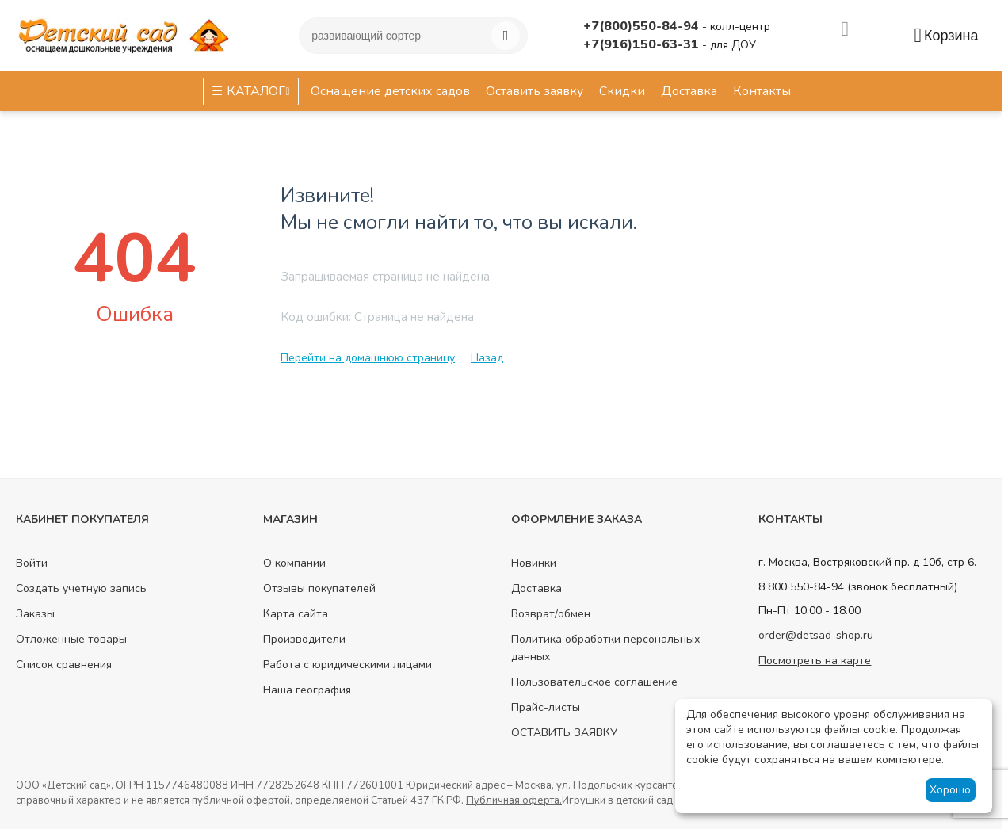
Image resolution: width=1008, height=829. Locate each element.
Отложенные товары (71, 639)
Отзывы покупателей (319, 588)
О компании (294, 563)
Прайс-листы (545, 707)
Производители (304, 639)
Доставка (536, 588)
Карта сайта (295, 613)
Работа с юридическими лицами (347, 664)
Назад (487, 357)
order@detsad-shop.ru (815, 635)
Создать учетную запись (81, 588)
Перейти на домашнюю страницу (368, 357)
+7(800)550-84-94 (642, 26)
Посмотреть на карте (814, 660)
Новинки (533, 563)
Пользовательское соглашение (594, 682)
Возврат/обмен (550, 613)
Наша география (307, 689)
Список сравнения (64, 664)
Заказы (35, 613)
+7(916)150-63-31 (642, 44)
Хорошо (950, 789)
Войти (32, 563)
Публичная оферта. (514, 800)
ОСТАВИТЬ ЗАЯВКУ (564, 732)
